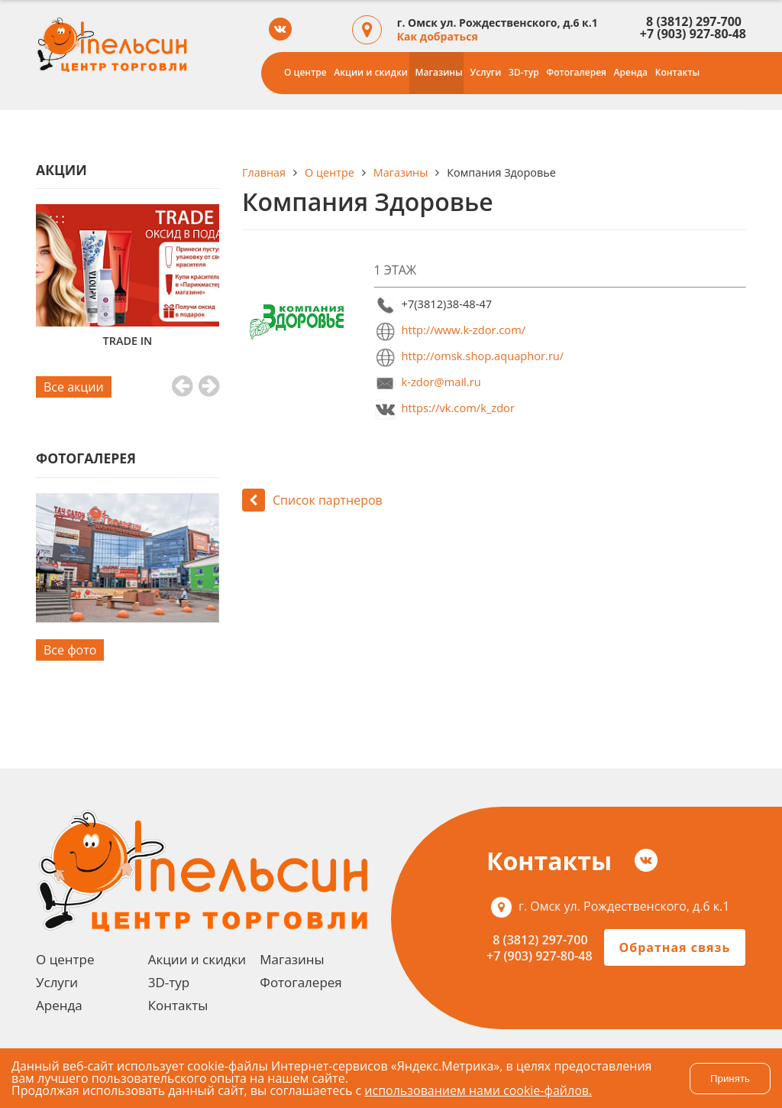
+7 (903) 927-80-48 (693, 33)
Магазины (439, 72)
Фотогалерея (576, 72)
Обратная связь (675, 947)
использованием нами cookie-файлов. (478, 1090)
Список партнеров (312, 500)
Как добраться (437, 36)
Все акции (74, 387)
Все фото (70, 650)
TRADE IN (128, 340)
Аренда (631, 72)
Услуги (485, 72)
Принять (730, 1078)
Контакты (677, 72)
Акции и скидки (371, 72)
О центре (305, 72)
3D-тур (524, 72)
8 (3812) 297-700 (691, 21)
